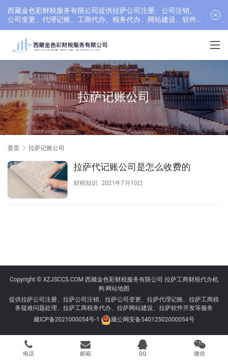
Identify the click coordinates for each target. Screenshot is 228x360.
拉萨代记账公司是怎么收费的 (132, 167)
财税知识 (86, 183)
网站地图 (118, 288)
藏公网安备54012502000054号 (152, 319)
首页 (14, 148)
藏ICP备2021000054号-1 (67, 319)
